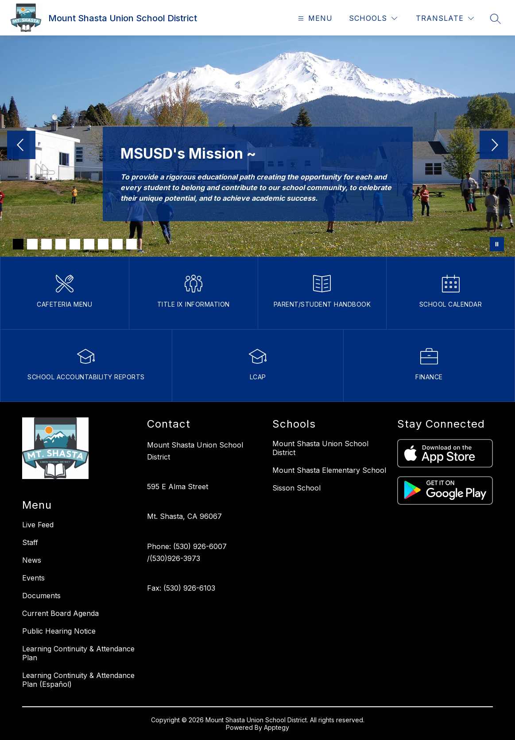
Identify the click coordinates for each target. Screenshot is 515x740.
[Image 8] (117, 244)
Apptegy (276, 727)
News (31, 560)
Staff (30, 542)
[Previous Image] (21, 146)
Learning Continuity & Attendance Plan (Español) (78, 680)
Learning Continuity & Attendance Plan (78, 653)
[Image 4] (60, 244)
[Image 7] (103, 244)
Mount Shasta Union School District (320, 448)
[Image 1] (18, 244)
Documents (41, 595)
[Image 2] (32, 244)
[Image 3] (46, 244)
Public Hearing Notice (59, 631)
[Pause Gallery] (497, 244)
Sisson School (296, 487)
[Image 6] (89, 244)
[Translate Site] (445, 18)
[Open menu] (314, 18)
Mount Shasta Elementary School (329, 470)
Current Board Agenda (60, 613)
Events (33, 577)
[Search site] (495, 18)
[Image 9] (131, 244)
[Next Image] (494, 146)
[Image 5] (75, 244)
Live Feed (38, 524)
